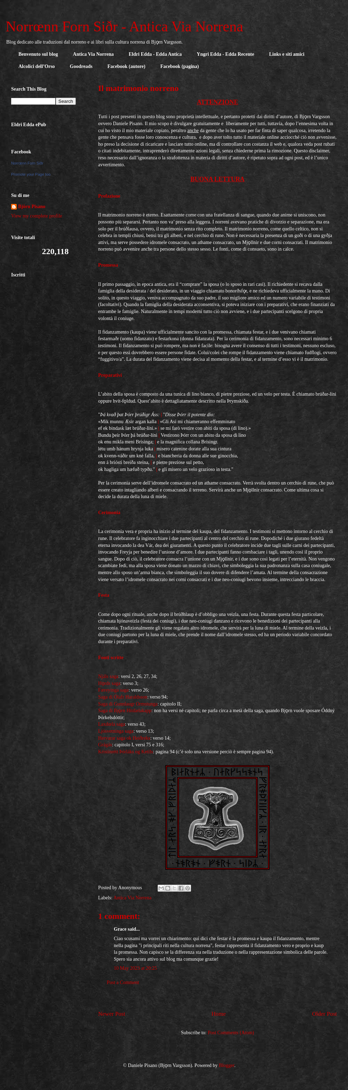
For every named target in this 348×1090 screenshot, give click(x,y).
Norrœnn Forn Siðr (27, 163)
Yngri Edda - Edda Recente (225, 54)
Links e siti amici (286, 54)
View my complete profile (36, 216)
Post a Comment (123, 982)
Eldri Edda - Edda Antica (155, 54)
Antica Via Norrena (93, 54)
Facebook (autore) (126, 66)
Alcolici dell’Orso (36, 66)
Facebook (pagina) (179, 66)
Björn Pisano (31, 206)
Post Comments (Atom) (231, 1032)
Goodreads (81, 66)
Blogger (226, 1065)
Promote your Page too (30, 174)
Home (219, 1014)
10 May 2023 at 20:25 (135, 968)
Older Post (324, 1014)
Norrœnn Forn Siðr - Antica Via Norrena (124, 26)
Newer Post (111, 1014)
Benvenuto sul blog (38, 54)
